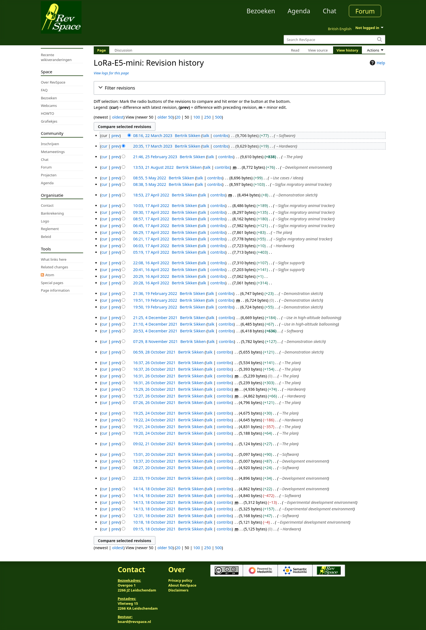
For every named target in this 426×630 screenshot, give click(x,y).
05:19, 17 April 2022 (151, 252)
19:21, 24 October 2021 (154, 426)
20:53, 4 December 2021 (155, 330)
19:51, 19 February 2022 (155, 300)
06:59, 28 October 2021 (154, 352)
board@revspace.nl (134, 621)
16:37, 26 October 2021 (154, 362)
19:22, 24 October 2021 (154, 419)
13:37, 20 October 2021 (154, 461)
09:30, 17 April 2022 (151, 212)
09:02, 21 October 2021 (154, 443)
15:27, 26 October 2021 (154, 396)
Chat (329, 11)
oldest (117, 117)
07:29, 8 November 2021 (155, 341)
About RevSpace (182, 585)
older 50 (165, 117)
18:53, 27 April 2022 (151, 195)
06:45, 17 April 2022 (151, 225)
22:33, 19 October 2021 (154, 478)
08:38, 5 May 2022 (149, 184)
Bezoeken (261, 11)
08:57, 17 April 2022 (151, 218)
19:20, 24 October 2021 (154, 433)
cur (104, 146)
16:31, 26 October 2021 (154, 375)
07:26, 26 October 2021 (154, 402)
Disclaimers (178, 590)
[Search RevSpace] (334, 39)
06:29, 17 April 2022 (151, 232)
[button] (239, 87)
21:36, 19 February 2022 (155, 293)
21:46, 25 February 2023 (155, 156)
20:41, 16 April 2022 (151, 269)
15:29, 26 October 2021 (154, 389)
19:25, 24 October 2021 (154, 413)
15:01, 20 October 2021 (154, 454)
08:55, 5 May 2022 (149, 177)
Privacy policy (180, 580)
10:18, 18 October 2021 (154, 522)
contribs (220, 135)
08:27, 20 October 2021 (154, 467)
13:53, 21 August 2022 (153, 167)
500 (218, 117)
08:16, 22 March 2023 (152, 135)
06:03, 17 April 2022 (151, 245)
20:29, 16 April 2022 (151, 276)
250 (207, 117)
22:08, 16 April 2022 (151, 262)
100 (196, 117)
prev (115, 135)
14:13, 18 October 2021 (154, 502)
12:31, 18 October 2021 (154, 515)
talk (205, 135)
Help (376, 62)
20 (178, 117)
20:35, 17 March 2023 (152, 146)
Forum (365, 11)
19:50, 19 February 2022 (155, 307)
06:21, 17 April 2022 (151, 238)
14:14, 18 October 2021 (154, 488)
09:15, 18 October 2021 (154, 529)
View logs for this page (111, 73)
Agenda (299, 11)
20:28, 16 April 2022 (151, 282)
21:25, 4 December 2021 (155, 317)
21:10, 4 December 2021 (155, 324)
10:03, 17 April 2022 (151, 205)
